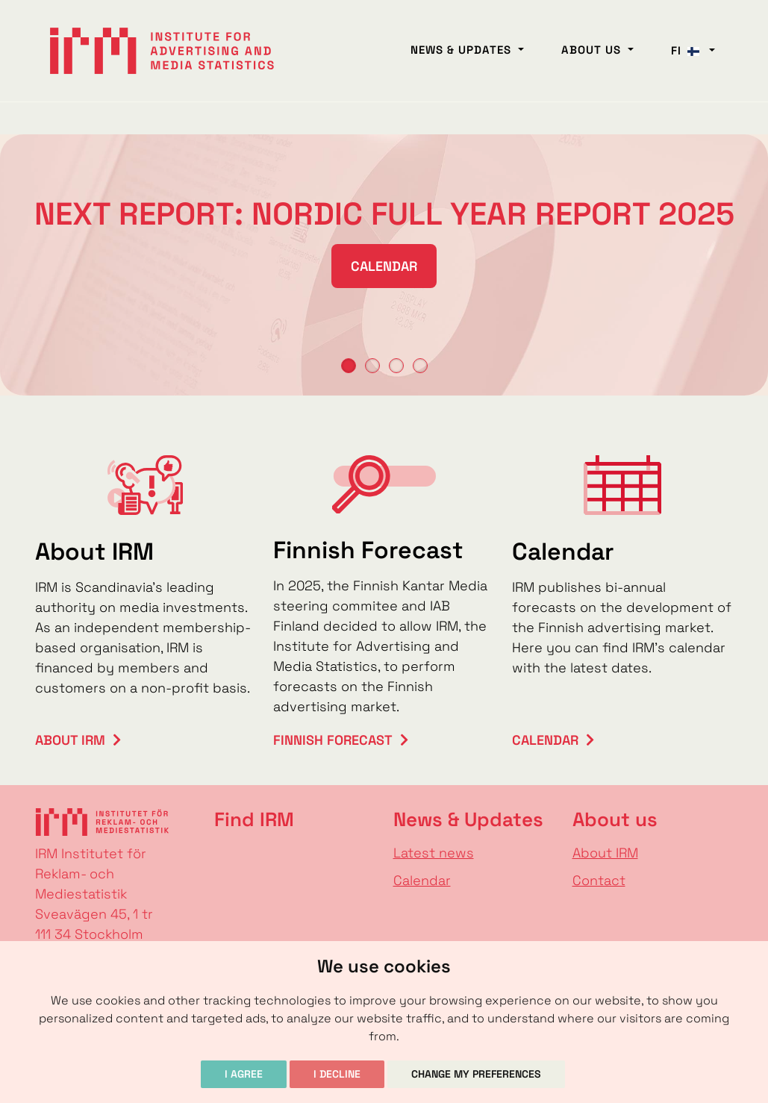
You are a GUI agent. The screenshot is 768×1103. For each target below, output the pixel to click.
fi (688, 50)
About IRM (70, 740)
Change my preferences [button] (476, 1074)
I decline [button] (336, 1074)
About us (593, 50)
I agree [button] (244, 1074)
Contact (598, 880)
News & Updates (462, 50)
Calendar (384, 266)
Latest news (433, 852)
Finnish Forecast (333, 740)
